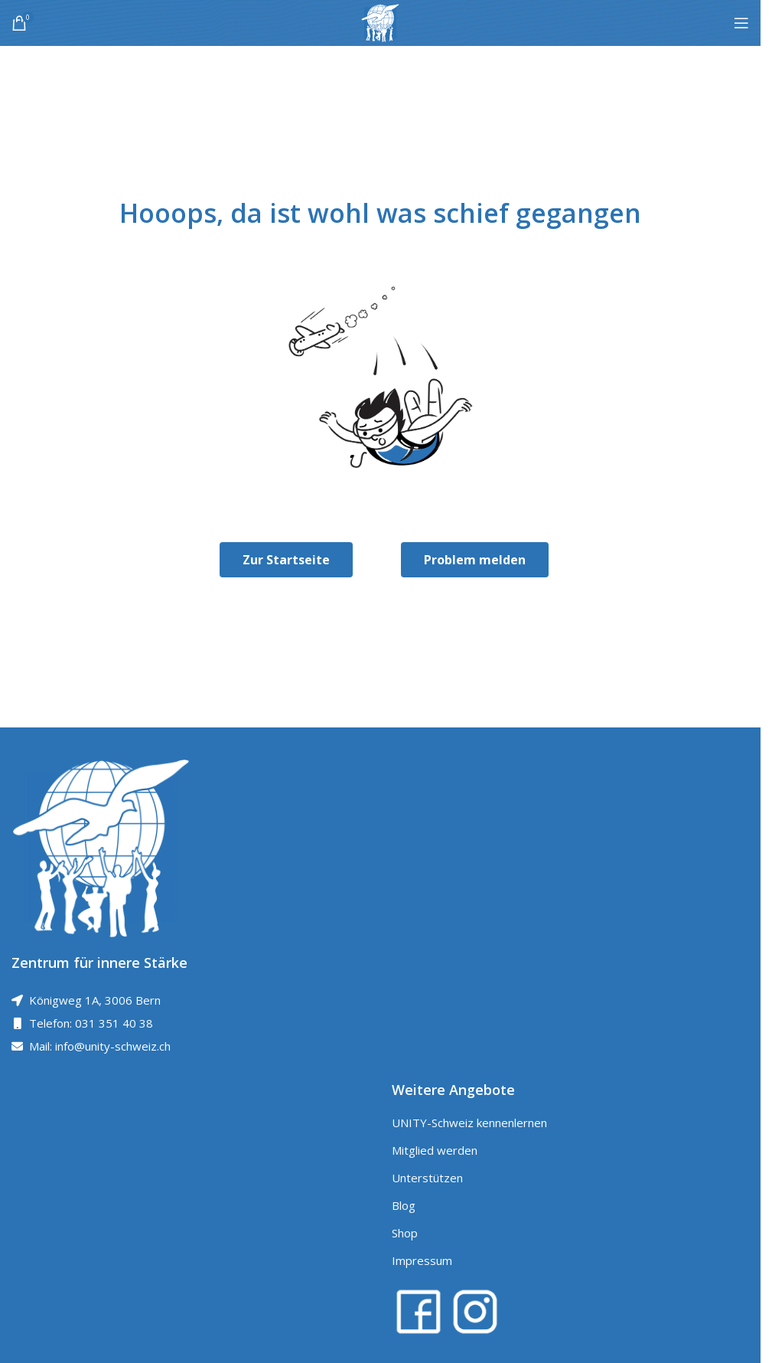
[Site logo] (380, 21)
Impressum (422, 1260)
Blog (403, 1205)
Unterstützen (427, 1177)
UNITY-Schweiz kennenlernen (469, 1122)
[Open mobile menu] (741, 23)
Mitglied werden (434, 1150)
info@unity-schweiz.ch (113, 1046)
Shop (405, 1232)
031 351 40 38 (114, 1023)
